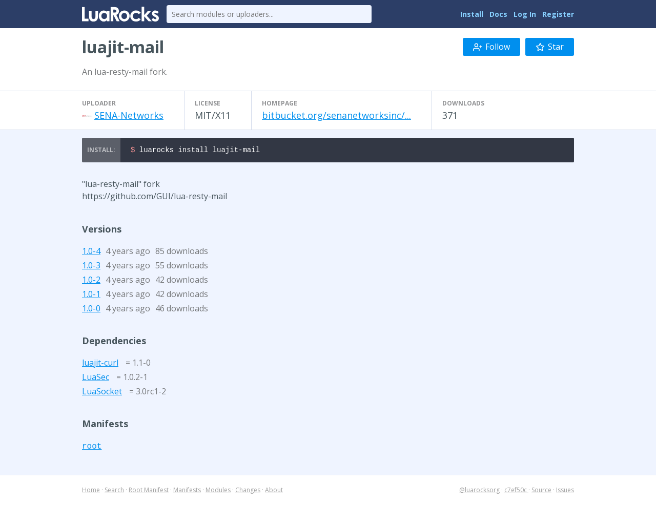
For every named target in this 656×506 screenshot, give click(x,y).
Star (550, 46)
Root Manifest (149, 491)
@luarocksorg (479, 491)
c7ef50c (516, 491)
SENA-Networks (128, 115)
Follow (491, 46)
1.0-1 (91, 295)
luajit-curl (100, 364)
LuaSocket (102, 392)
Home (91, 491)
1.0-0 (91, 309)
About (274, 491)
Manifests (187, 491)
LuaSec (95, 378)
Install (471, 14)
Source (541, 491)
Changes (247, 491)
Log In (525, 14)
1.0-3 (91, 266)
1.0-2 (91, 281)
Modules (218, 491)
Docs (498, 14)
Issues (565, 491)
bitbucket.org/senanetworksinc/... (336, 115)
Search (114, 491)
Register (558, 14)
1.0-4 (91, 252)
